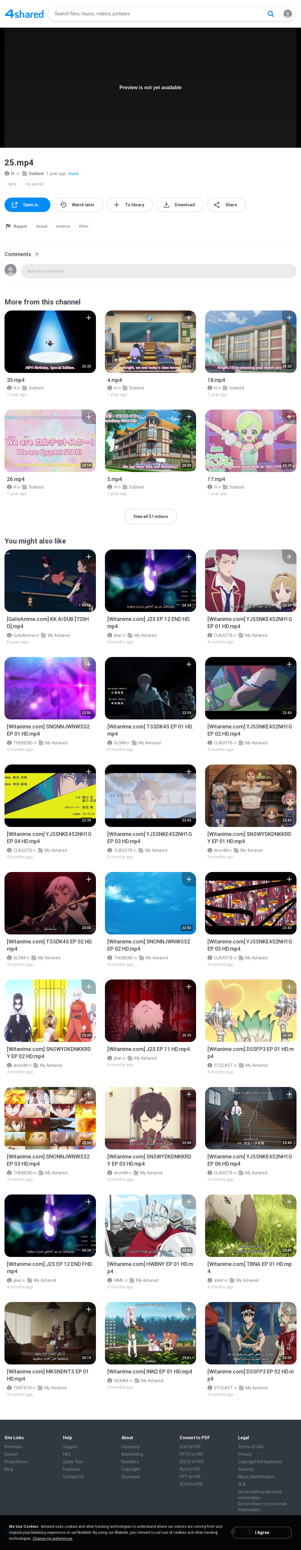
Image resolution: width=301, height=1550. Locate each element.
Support (70, 1446)
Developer (131, 1476)
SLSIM (116, 742)
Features (71, 1469)
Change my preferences (53, 1538)
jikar (114, 635)
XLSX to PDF (191, 1484)
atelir (215, 1280)
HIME (115, 1280)
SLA (242, 1484)
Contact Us (73, 1476)
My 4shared (55, 635)
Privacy (245, 1454)
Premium (13, 1446)
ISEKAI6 (118, 1380)
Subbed (33, 173)
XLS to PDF (190, 1469)
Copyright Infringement (260, 1461)
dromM (217, 850)
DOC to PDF (190, 1446)
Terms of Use (251, 1446)
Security (246, 1469)
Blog (8, 1469)
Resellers (130, 1461)
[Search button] (271, 14)
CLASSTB (220, 635)
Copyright (130, 1469)
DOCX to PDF (192, 1461)
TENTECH (19, 1387)
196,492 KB (34, 184)
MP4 (12, 184)
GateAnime (21, 635)
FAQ (67, 1454)
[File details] (50, 341)
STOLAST (220, 1065)
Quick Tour (73, 1461)
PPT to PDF (190, 1476)
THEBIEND (20, 742)
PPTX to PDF (192, 1454)
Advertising (132, 1454)
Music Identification (256, 1476)
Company (130, 1446)
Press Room (16, 1461)
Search (11, 1454)
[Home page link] (24, 14)
